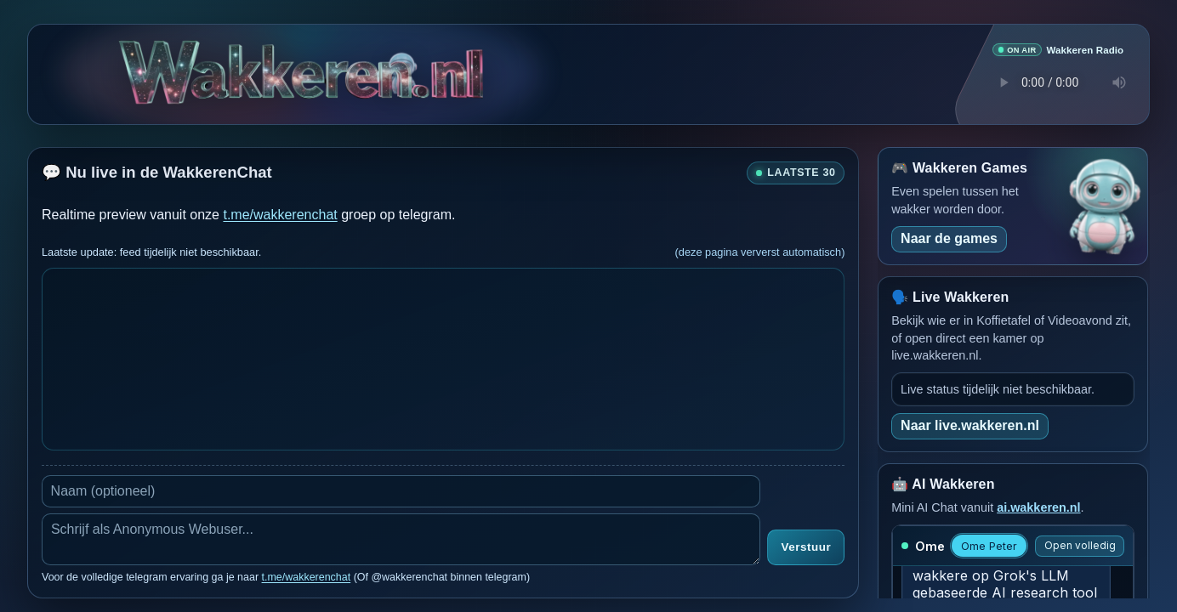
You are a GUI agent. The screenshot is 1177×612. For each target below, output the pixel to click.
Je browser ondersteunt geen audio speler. (1057, 82)
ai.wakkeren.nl (1038, 506)
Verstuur (806, 547)
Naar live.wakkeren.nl (970, 424)
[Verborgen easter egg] (401, 62)
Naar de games (949, 237)
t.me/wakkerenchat (280, 214)
